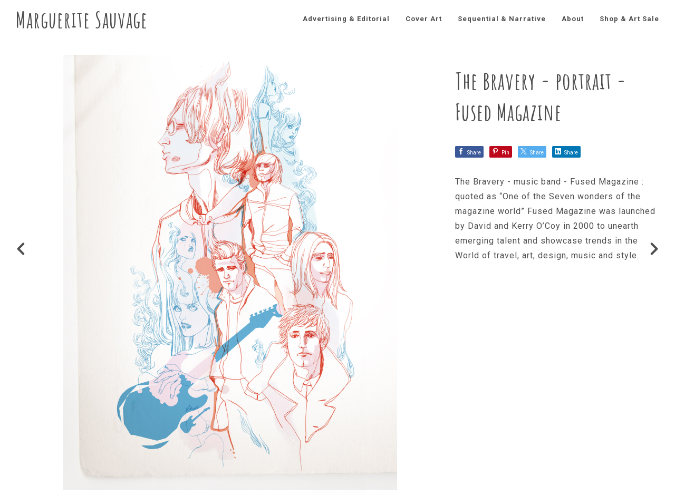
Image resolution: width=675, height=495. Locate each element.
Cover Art (424, 19)
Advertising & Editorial (346, 19)
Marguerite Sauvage (82, 19)
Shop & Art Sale (629, 19)
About (573, 19)
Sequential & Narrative (502, 19)
